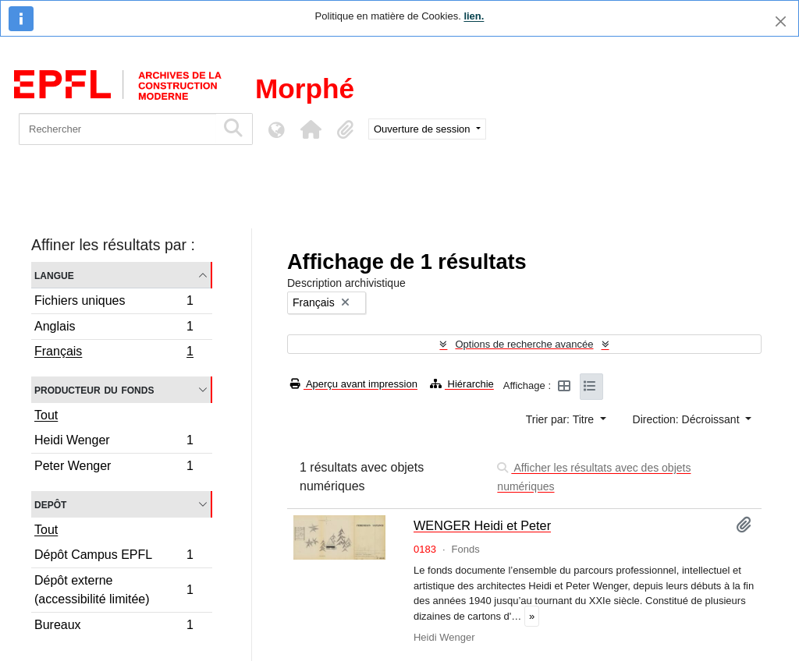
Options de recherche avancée (524, 344)
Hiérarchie (462, 384)
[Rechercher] (117, 129)
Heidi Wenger (114, 442)
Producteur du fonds (94, 389)
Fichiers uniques (114, 303)
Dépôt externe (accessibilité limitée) (114, 590)
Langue (54, 274)
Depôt (50, 504)
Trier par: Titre (561, 419)
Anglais (114, 328)
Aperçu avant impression (353, 384)
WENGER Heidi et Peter (482, 525)
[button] (310, 129)
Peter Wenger (114, 468)
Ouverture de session (423, 129)
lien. (473, 16)
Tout (46, 415)
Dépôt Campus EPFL (114, 557)
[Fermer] (780, 21)
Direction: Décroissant (688, 419)
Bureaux (114, 627)
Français (114, 353)
